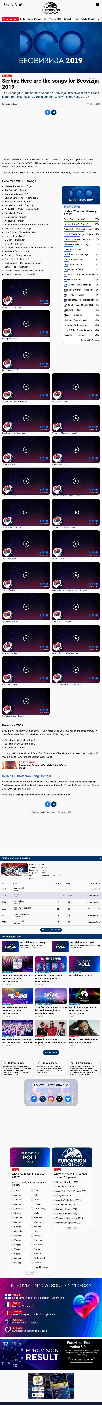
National (67, 19)
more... (32, 878)
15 (58, 922)
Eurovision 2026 (51, 1284)
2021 (4, 922)
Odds (22, 19)
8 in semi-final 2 (94, 922)
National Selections (48, 812)
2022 (4, 916)
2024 (4, 902)
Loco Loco (19, 922)
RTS (69, 812)
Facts (75, 19)
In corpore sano (21, 915)
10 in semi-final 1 (93, 902)
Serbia (34, 812)
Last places (33, 870)
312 (68, 916)
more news (51, 1051)
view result (30, 1271)
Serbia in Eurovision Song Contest (26, 776)
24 (58, 909)
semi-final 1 (96, 889)
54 (69, 902)
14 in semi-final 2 (93, 895)
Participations (34, 864)
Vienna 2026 (55, 19)
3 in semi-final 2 (94, 915)
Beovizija (61, 812)
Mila (17, 896)
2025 (4, 896)
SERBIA (6, 76)
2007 (46, 867)
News (10, 19)
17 (58, 902)
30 (69, 909)
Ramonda (19, 902)
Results (88, 19)
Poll (46, 19)
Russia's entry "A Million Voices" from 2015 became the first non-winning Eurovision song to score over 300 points (50, 1065)
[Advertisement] (51, 136)
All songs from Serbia (51, 930)
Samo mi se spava (23, 909)
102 (68, 922)
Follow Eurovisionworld (51, 1084)
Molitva (26, 788)
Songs (34, 19)
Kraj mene (19, 889)
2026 (4, 889)
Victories (32, 867)
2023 (4, 909)
